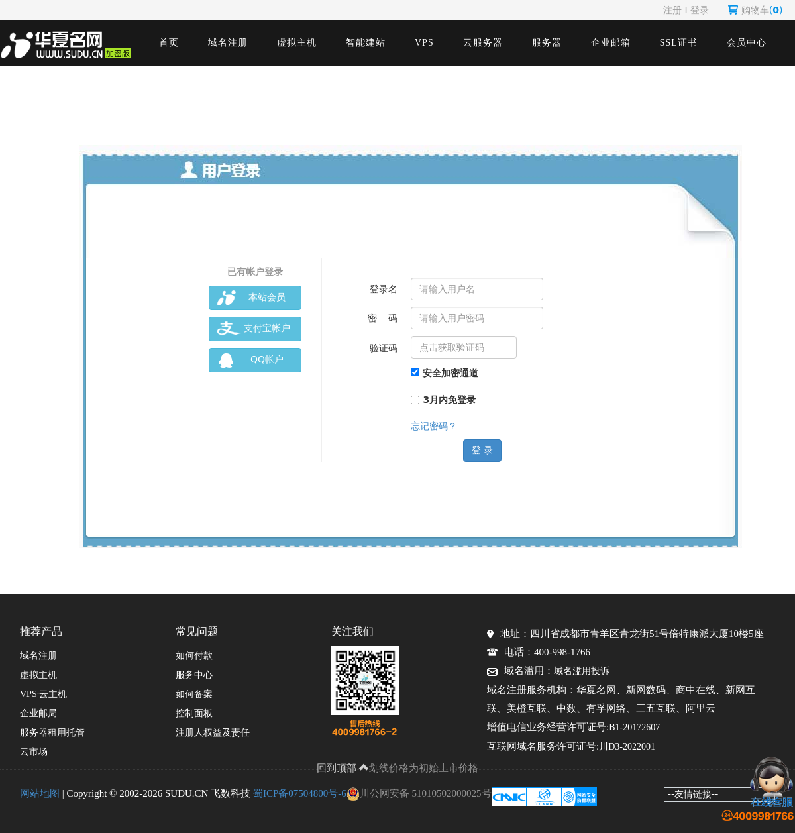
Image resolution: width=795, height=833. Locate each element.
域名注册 (228, 43)
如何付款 (194, 656)
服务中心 (194, 675)
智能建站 (366, 43)
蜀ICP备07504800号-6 (299, 793)
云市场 (34, 752)
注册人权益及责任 (213, 733)
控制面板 (194, 713)
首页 (169, 43)
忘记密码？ (434, 426)
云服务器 (483, 43)
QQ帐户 (250, 360)
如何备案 (194, 694)
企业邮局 (38, 713)
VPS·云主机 (43, 694)
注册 (672, 10)
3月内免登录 (443, 399)
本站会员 (251, 297)
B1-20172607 (634, 727)
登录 (699, 10)
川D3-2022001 (627, 746)
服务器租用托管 (52, 733)
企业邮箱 (611, 43)
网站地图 (40, 793)
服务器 (547, 43)
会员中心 (747, 43)
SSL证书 (679, 43)
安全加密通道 (444, 373)
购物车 (755, 10)
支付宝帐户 (253, 329)
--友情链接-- (693, 794)
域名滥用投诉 (582, 671)
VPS (424, 43)
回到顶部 (343, 768)
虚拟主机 (297, 43)
